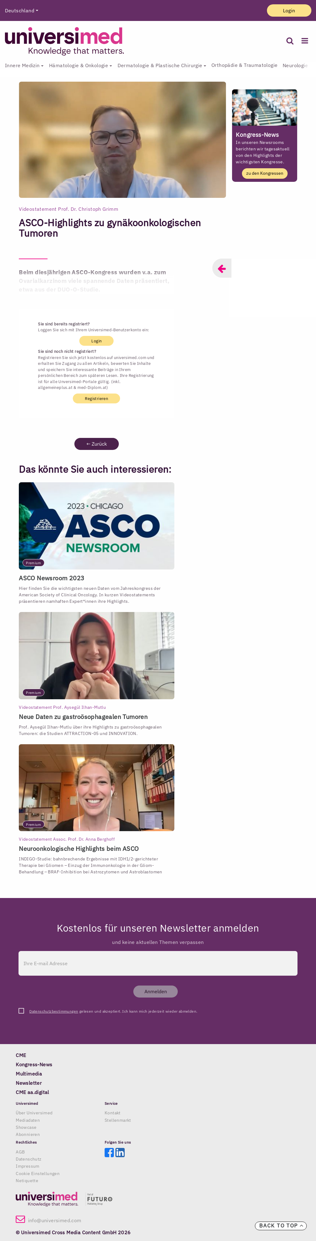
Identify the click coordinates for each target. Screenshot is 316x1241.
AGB (20, 1152)
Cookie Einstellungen (38, 1173)
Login (289, 10)
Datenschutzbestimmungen (53, 1011)
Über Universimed (34, 1113)
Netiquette (27, 1180)
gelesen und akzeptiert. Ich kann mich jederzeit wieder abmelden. (113, 1011)
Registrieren (96, 398)
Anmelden (155, 991)
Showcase (26, 1127)
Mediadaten (28, 1120)
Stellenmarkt (118, 1120)
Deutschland (19, 10)
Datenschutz (28, 1159)
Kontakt (113, 1113)
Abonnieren (28, 1134)
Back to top (281, 1225)
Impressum (28, 1166)
